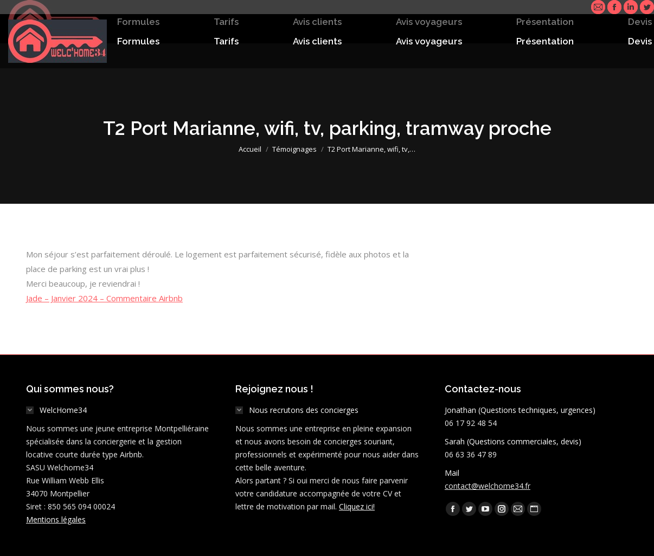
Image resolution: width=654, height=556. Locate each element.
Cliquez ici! (357, 506)
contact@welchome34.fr (487, 486)
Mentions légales (56, 519)
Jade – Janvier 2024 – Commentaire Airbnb (104, 298)
